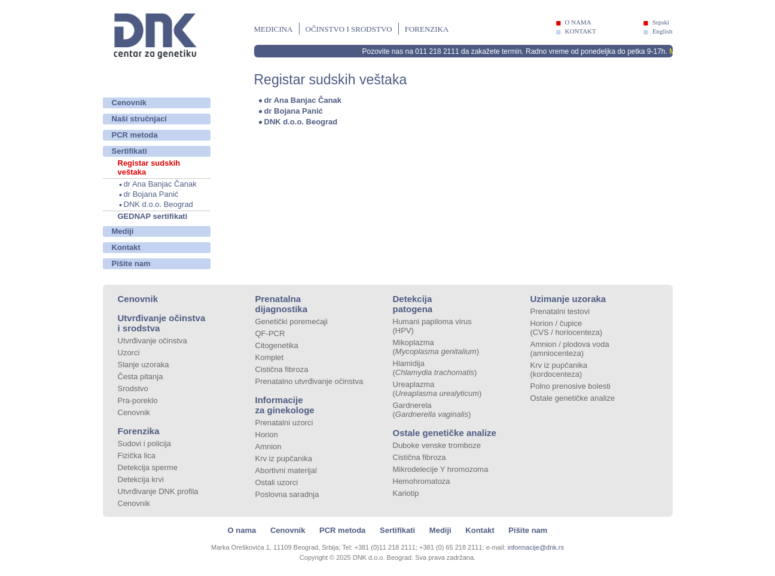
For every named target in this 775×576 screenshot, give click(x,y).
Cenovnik (129, 102)
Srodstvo (133, 388)
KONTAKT (580, 31)
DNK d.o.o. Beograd (158, 204)
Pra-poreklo (138, 400)
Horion (266, 434)
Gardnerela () (432, 410)
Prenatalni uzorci (284, 422)
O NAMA (578, 22)
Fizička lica (137, 455)
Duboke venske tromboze (437, 445)
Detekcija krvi (141, 479)
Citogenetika (276, 345)
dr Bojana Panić (151, 194)
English (662, 31)
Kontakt (126, 247)
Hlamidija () (435, 368)
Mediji (123, 231)
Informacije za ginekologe (285, 405)
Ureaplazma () (437, 389)
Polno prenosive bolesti (570, 386)
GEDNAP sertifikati (153, 216)
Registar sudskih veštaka (149, 167)
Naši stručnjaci (139, 118)
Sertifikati (129, 151)
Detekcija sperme (148, 467)
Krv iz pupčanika (283, 458)
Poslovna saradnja (287, 494)
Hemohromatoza (421, 481)
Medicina (273, 29)
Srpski (660, 22)
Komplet (269, 357)
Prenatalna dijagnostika (281, 304)
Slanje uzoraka (143, 364)
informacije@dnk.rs (536, 547)
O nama (242, 530)
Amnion (268, 446)
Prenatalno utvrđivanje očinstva (309, 381)
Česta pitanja (140, 376)
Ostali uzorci (276, 482)
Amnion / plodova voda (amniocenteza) (569, 349)
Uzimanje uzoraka (568, 299)
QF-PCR (270, 333)
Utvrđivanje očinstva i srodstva (162, 323)
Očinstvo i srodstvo (349, 29)
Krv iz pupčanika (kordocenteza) (558, 370)
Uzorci (129, 352)
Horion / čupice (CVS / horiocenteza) (566, 328)
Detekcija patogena (413, 304)
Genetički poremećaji (291, 321)
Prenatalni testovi (560, 311)
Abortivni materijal (286, 470)
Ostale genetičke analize (444, 433)
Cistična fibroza (282, 369)
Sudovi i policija (145, 443)
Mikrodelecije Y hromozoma (441, 469)
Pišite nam (131, 263)
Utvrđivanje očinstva (152, 340)
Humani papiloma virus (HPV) (432, 326)
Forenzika (427, 29)
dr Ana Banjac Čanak (160, 183)
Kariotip (406, 493)
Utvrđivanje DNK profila (158, 491)
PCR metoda (135, 134)
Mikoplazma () (436, 347)
